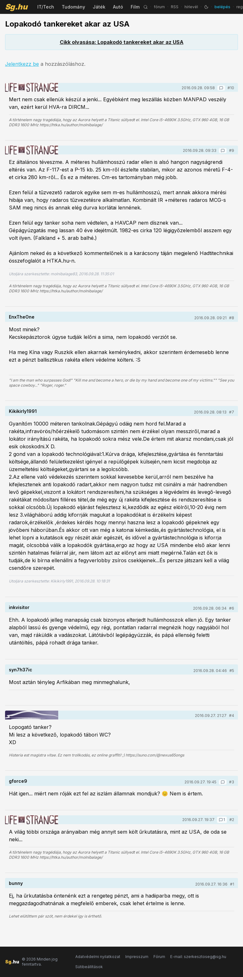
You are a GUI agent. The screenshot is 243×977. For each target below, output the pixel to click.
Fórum (159, 956)
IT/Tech (45, 6)
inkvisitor (19, 607)
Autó (118, 6)
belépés (222, 6)
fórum (159, 6)
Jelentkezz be (22, 64)
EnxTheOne (21, 317)
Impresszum (136, 956)
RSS (174, 6)
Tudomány (73, 6)
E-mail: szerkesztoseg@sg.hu (198, 956)
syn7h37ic (20, 669)
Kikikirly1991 (23, 411)
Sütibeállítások (89, 966)
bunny (16, 883)
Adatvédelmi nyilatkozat (97, 956)
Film (135, 6)
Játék (99, 6)
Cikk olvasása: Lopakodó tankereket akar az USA (122, 42)
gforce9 (18, 781)
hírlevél (191, 6)
